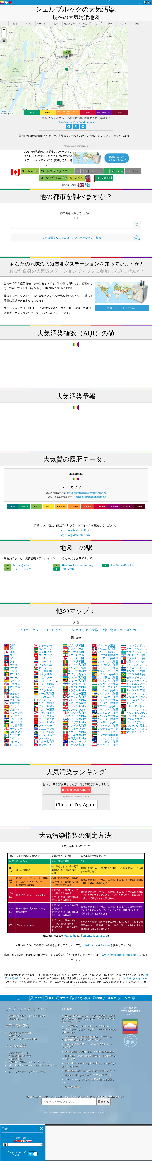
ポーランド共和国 (105, 737)
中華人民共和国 (75, 730)
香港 (9, 641)
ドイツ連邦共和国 (105, 647)
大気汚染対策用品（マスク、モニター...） (29, 1054)
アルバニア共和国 (105, 695)
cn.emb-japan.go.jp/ (95, 928)
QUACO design (72, 1079)
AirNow (105, 937)
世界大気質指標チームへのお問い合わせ (28, 1008)
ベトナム (12, 698)
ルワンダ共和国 (75, 670)
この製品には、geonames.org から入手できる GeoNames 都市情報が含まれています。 (87, 1031)
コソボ (10, 650)
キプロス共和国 (75, 708)
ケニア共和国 (44, 695)
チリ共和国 (43, 663)
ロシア (10, 647)
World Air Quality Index (134, 970)
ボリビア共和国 (75, 714)
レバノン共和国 (75, 698)
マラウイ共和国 (75, 682)
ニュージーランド (105, 730)
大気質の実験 (15, 1028)
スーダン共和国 (75, 689)
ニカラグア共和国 (105, 711)
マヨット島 (43, 657)
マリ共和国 (13, 718)
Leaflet (3, 104)
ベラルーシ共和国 (105, 660)
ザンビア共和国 (75, 663)
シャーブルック (17, 561)
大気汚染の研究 (17, 1018)
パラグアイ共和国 (105, 702)
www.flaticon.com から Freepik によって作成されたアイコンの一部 (89, 1057)
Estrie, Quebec (17, 558)
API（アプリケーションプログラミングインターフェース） (31, 1059)
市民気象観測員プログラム (78, 1043)
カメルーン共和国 (105, 666)
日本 (9, 644)
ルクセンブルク (75, 702)
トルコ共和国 (44, 714)
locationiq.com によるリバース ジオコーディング (90, 1063)
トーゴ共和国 (44, 686)
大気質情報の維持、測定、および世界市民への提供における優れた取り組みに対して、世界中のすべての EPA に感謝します (89, 1011)
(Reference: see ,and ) (76, 888)
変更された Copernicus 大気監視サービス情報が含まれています (89, 1050)
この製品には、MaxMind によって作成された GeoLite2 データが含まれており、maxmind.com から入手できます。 (89, 1021)
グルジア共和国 (75, 705)
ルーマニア (13, 708)
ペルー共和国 (44, 734)
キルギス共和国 (75, 727)
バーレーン (43, 650)
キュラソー (43, 670)
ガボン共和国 (73, 638)
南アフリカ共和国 (105, 698)
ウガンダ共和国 (75, 673)
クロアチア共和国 (105, 718)
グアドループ (44, 718)
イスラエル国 (44, 689)
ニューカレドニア (105, 724)
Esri (11, 106)
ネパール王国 (73, 650)
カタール (12, 670)
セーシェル (43, 660)
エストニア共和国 (105, 705)
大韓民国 (12, 695)
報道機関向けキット (18, 1011)
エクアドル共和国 (105, 650)
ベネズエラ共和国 (105, 689)
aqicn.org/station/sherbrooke (91, 489)
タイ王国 (12, 692)
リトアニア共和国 (105, 654)
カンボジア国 (44, 737)
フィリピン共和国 (105, 734)
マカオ (10, 660)
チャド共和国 (44, 676)
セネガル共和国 (75, 679)
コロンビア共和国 (105, 657)
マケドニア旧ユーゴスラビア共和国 (134, 726)
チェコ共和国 (44, 698)
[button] (4, 22)
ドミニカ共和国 (104, 641)
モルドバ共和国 (75, 657)
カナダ (10, 657)
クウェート (13, 730)
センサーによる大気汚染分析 (22, 1031)
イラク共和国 (44, 682)
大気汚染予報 (15, 1051)
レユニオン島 (44, 721)
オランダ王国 (44, 705)
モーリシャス (44, 679)
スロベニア (43, 654)
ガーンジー (13, 721)
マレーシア (13, 734)
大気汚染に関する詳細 (19, 1025)
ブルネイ (12, 702)
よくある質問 (15, 1038)
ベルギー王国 (44, 702)
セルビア (12, 686)
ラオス (10, 654)
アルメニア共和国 (105, 692)
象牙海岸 (12, 679)
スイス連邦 (43, 647)
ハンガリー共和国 (105, 714)
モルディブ (43, 641)
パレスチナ (13, 714)
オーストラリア (75, 734)
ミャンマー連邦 (75, 660)
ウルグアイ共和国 (105, 686)
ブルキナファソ (75, 721)
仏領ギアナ (13, 724)
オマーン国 (13, 705)
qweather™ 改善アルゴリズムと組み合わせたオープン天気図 (88, 1038)
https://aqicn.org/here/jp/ (76, 138)
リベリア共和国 (104, 644)
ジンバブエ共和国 (105, 708)
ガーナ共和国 (73, 644)
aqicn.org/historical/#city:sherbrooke (86, 485)
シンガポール (73, 641)
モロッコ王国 (44, 708)
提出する (103, 1094)
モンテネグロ (44, 711)
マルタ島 (12, 689)
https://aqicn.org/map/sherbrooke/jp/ (76, 114)
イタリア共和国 (75, 724)
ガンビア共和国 (75, 718)
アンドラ (12, 666)
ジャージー (43, 638)
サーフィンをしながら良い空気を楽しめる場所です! (88, 1073)
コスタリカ (43, 666)
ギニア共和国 (73, 654)
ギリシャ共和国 (75, 711)
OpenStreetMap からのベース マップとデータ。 (89, 1067)
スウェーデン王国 (105, 663)
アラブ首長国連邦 (105, 727)
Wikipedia (91, 937)
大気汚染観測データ (18, 1045)
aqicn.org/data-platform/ (75, 527)
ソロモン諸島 (44, 724)
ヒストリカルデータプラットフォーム (27, 1063)
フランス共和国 (75, 737)
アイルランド (44, 692)
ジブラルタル (73, 647)
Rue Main (63, 561)
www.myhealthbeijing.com (119, 947)
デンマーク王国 (104, 638)
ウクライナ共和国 (105, 682)
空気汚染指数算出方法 (19, 1048)
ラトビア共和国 (75, 692)
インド (10, 663)
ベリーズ (12, 682)
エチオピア (43, 644)
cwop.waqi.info (105, 1043)
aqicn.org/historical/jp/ (74, 522)
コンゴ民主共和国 (105, 670)
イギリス (12, 676)
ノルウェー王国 (75, 686)
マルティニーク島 (105, 721)
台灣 (9, 638)
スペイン (12, 673)
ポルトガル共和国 (105, 673)
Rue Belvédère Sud (118, 558)
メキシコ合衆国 (75, 695)
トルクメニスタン (105, 679)
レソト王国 (13, 711)
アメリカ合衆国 (75, 666)
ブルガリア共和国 (105, 676)
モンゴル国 (13, 737)
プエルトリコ (44, 730)
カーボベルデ (44, 727)
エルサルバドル (75, 676)
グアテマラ (13, 727)
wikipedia (70, 928)
